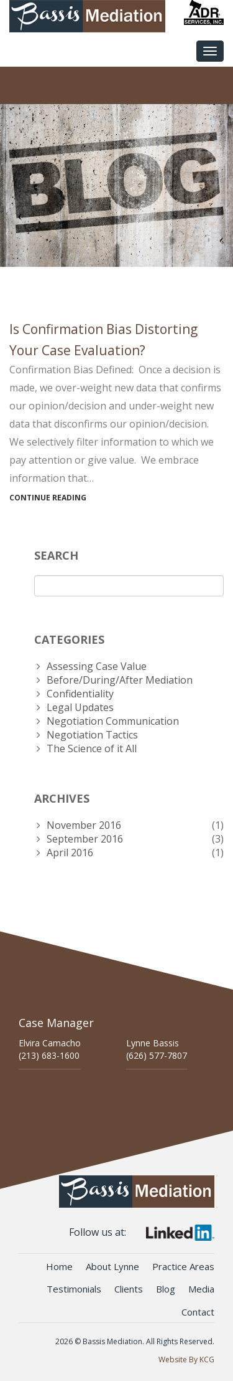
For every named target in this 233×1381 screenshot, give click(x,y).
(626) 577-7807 (156, 1055)
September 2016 (85, 839)
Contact (197, 1312)
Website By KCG (186, 1359)
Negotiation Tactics (92, 735)
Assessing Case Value (97, 666)
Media (201, 1289)
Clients (128, 1289)
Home (59, 1266)
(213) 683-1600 (49, 1055)
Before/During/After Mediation (120, 680)
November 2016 (84, 825)
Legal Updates (80, 707)
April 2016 (70, 852)
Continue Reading (47, 497)
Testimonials (74, 1289)
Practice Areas (183, 1266)
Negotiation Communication (113, 721)
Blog (165, 1289)
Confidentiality (80, 693)
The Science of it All (92, 748)
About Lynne (112, 1266)
